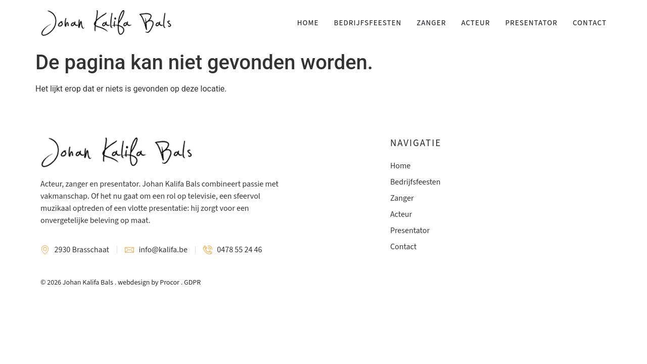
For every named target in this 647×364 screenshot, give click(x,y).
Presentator (531, 23)
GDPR (192, 283)
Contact (590, 23)
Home (308, 23)
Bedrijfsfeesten (368, 23)
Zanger (431, 23)
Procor (169, 283)
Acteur (475, 23)
